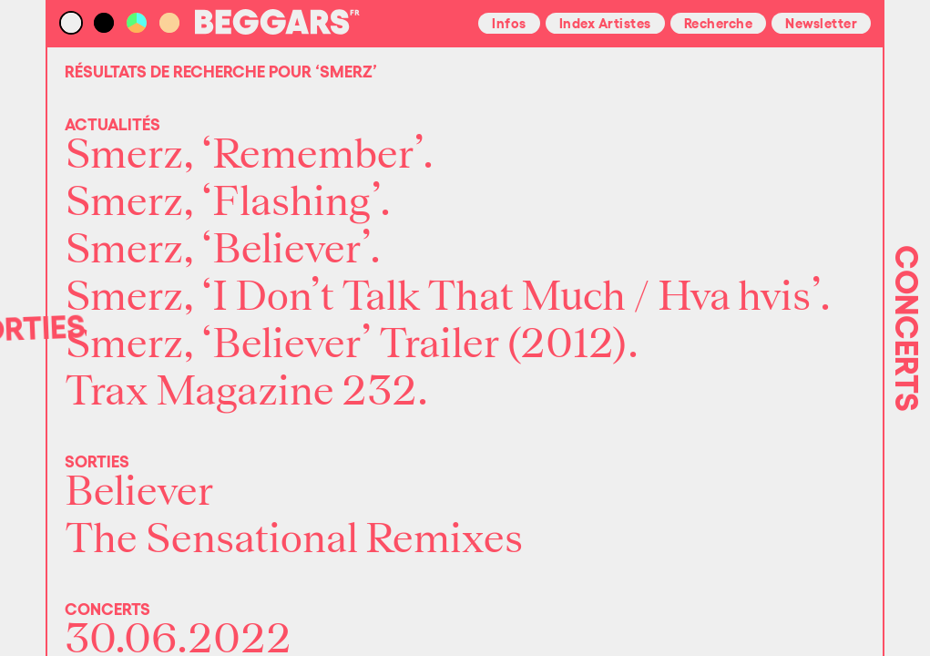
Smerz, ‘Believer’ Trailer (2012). (352, 344)
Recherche (718, 22)
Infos (509, 22)
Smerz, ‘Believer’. (223, 250)
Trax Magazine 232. (246, 392)
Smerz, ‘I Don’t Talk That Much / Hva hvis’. (448, 297)
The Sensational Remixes (294, 539)
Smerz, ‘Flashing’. (228, 202)
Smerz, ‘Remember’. (249, 155)
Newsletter (821, 22)
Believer (139, 492)
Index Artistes (605, 22)
